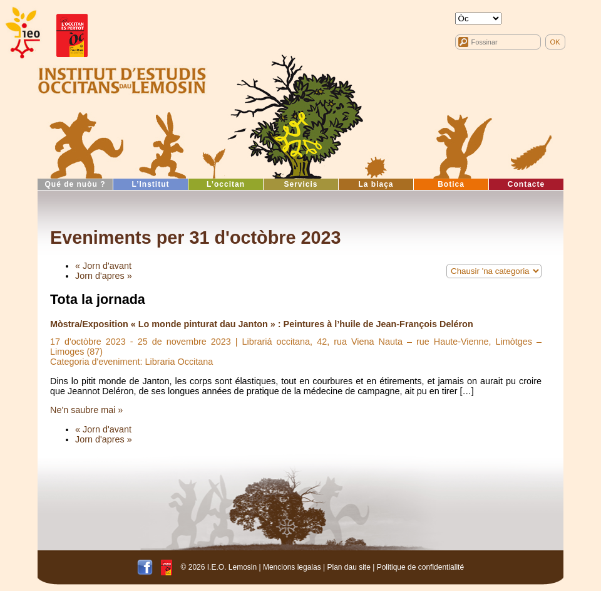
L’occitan (226, 184)
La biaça (375, 184)
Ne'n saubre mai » (86, 410)
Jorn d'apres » (103, 276)
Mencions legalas (292, 567)
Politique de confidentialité (420, 567)
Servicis (300, 184)
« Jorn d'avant (103, 266)
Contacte (526, 184)
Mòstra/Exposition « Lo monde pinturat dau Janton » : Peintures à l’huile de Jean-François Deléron (261, 324)
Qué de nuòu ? (75, 184)
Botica (451, 184)
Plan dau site (348, 567)
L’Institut (151, 184)
